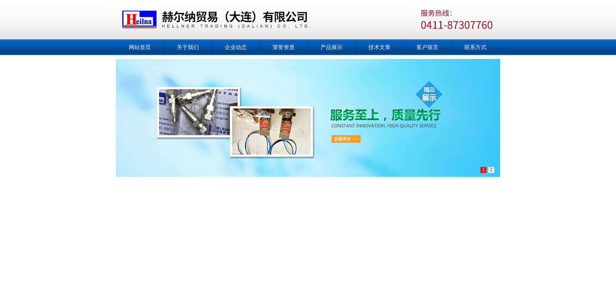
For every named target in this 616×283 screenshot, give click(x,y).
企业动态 (236, 47)
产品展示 (332, 47)
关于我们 (188, 47)
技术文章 (379, 47)
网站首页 (140, 47)
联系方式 (475, 47)
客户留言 (427, 47)
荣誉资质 (284, 47)
